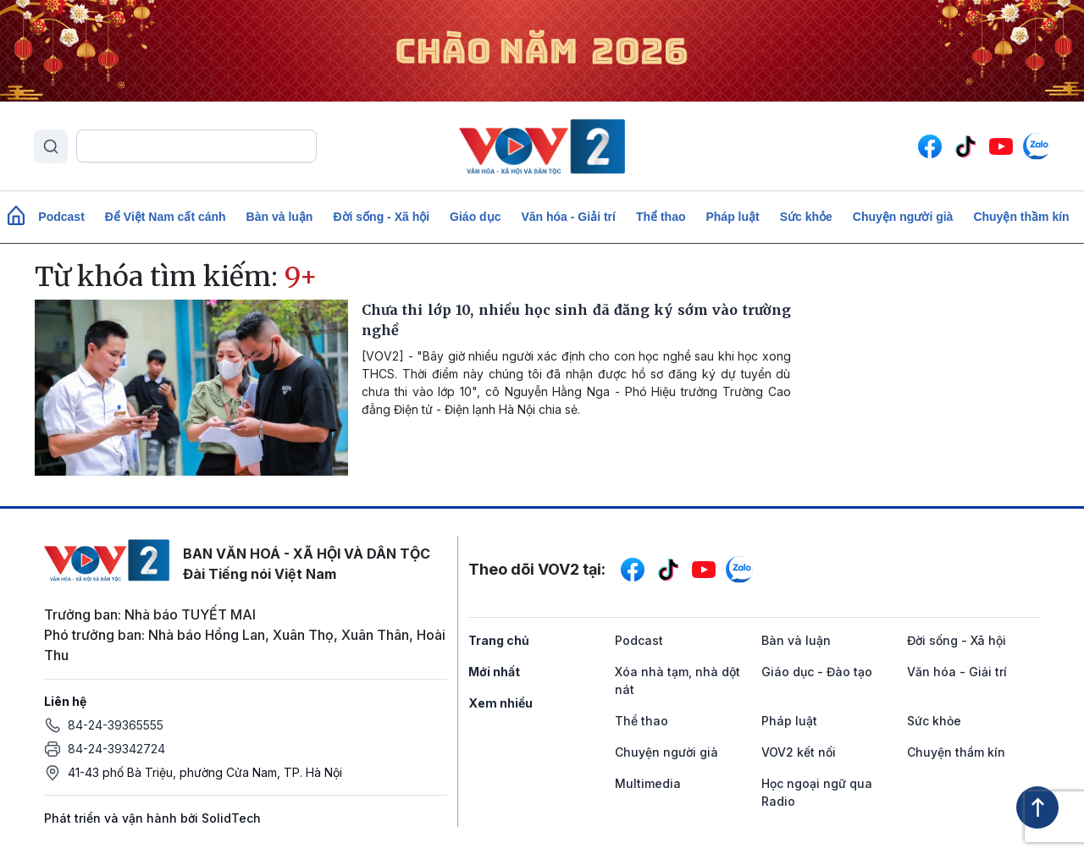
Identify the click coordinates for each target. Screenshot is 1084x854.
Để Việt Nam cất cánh (165, 216)
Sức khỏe (806, 216)
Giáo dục (475, 216)
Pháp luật (732, 216)
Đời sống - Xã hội (381, 216)
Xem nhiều (500, 703)
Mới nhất (494, 671)
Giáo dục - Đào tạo (816, 671)
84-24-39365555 (115, 725)
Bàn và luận (279, 216)
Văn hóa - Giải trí (568, 216)
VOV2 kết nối (798, 752)
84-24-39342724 (116, 748)
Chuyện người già (903, 216)
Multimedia (648, 783)
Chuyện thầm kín (1021, 216)
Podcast (61, 216)
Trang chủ (498, 640)
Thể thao (661, 216)
